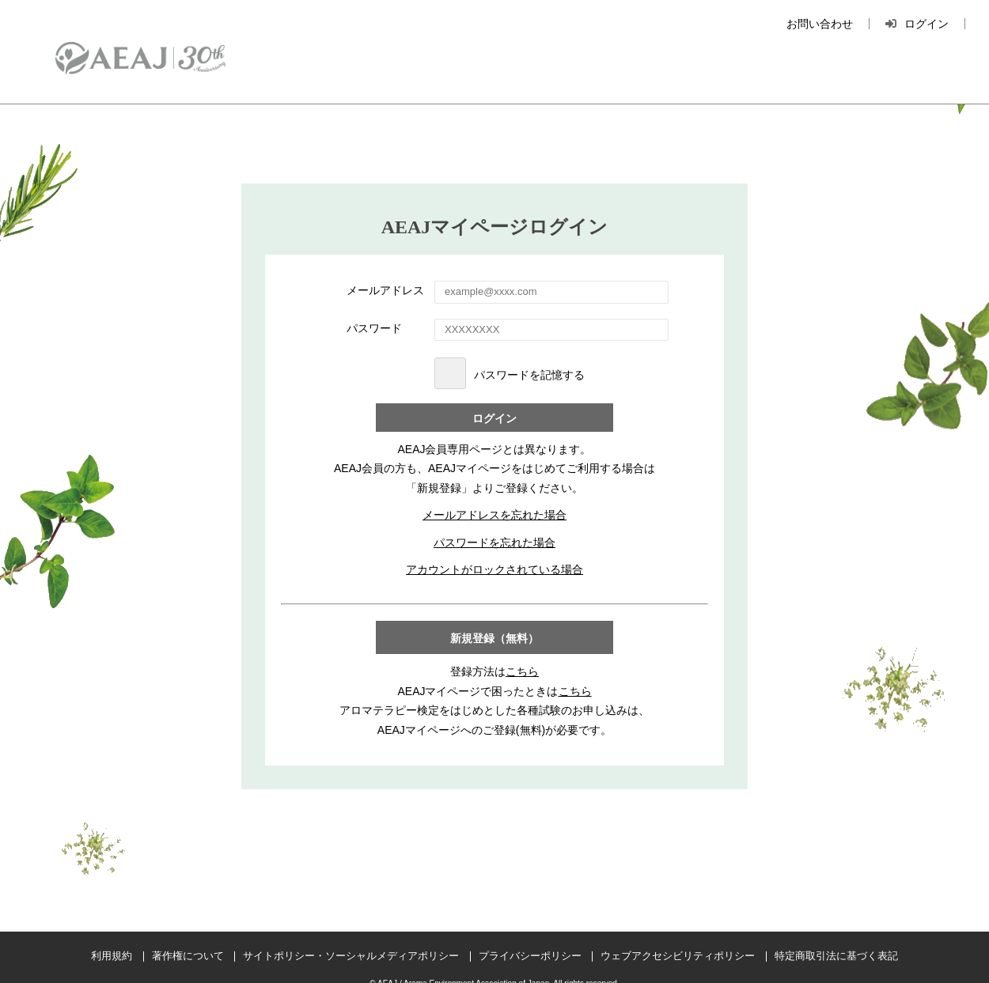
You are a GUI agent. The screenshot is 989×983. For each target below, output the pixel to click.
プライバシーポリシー (530, 956)
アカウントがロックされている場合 (494, 569)
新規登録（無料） (494, 639)
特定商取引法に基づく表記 (836, 956)
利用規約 (111, 956)
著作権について (188, 956)
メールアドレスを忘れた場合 (494, 515)
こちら (522, 671)
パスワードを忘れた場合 (494, 542)
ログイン (494, 419)
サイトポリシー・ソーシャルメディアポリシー (351, 956)
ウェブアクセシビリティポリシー (678, 956)
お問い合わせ (819, 23)
